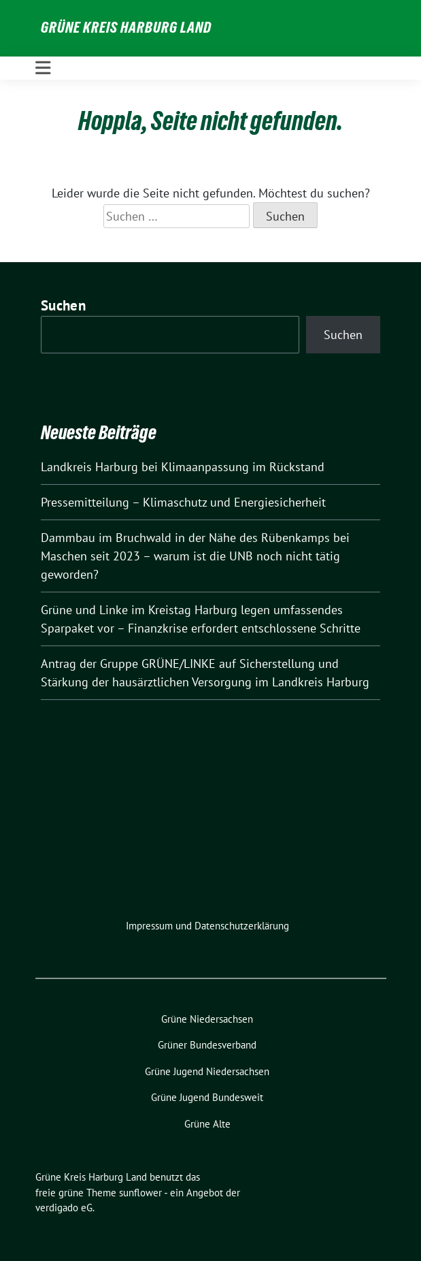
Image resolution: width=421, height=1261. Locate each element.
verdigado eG (63, 1207)
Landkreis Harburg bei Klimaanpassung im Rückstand (182, 467)
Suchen (63, 305)
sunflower (140, 1192)
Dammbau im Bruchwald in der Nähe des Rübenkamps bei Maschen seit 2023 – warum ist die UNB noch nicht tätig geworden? (195, 556)
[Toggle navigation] (43, 68)
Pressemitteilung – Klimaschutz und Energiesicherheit (183, 502)
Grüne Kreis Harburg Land (126, 27)
